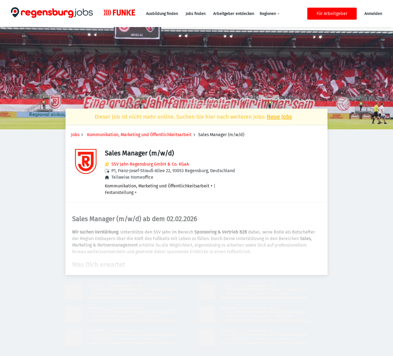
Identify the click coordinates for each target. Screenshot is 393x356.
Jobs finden (196, 13)
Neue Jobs (279, 116)
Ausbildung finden (162, 13)
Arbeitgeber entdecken (233, 13)
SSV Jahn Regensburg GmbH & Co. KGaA (150, 164)
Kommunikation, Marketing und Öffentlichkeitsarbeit (139, 134)
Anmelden (373, 13)
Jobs (75, 134)
